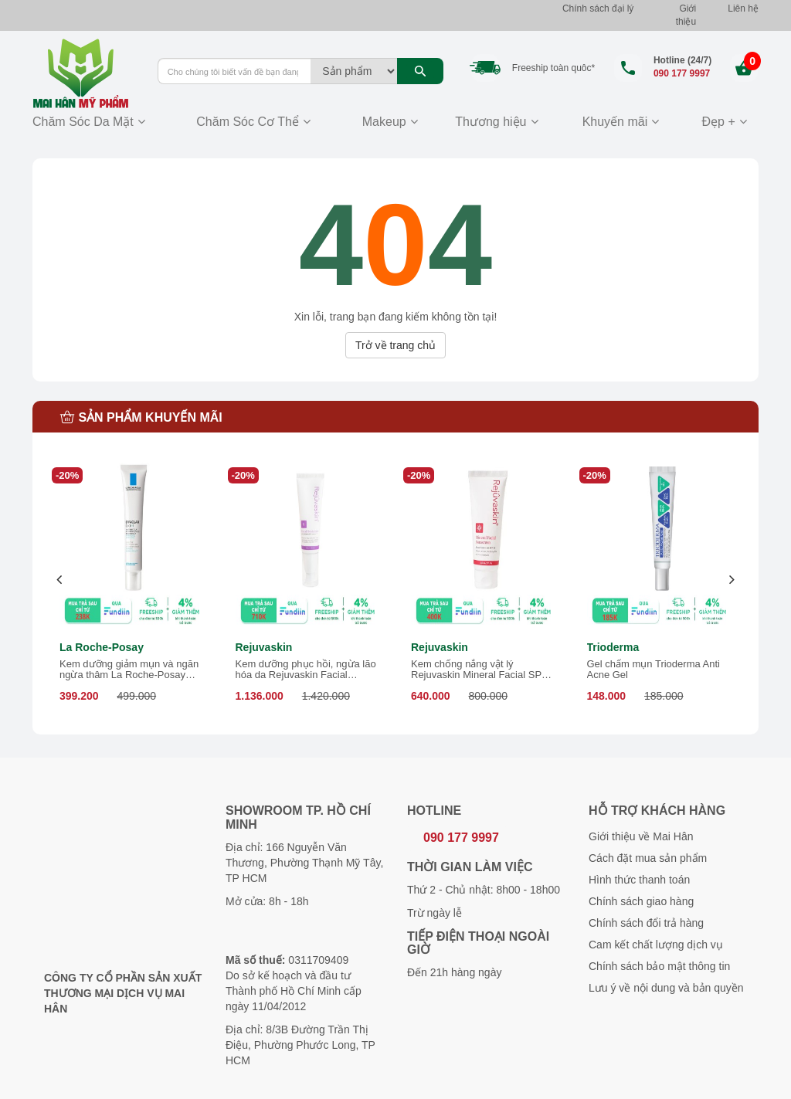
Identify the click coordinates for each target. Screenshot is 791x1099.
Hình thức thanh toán (639, 879)
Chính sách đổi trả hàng (646, 923)
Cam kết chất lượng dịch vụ (656, 944)
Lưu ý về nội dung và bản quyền (666, 988)
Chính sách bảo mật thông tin (659, 966)
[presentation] (59, 579)
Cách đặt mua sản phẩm (648, 858)
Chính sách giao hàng (641, 901)
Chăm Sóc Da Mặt (83, 121)
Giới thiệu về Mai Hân (641, 836)
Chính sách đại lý (597, 8)
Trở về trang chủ (395, 345)
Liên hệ (743, 8)
